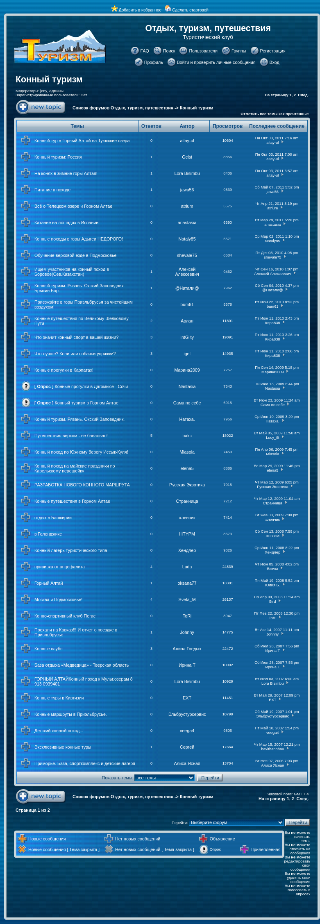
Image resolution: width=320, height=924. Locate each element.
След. (303, 95)
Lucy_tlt (272, 438)
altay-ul (187, 140)
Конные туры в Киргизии (59, 697)
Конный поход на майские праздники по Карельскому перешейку (74, 468)
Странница (187, 501)
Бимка (272, 569)
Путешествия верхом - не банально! (71, 435)
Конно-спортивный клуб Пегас (64, 615)
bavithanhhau (272, 749)
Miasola (187, 452)
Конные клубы (49, 648)
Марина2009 (187, 370)
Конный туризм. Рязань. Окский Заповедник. (79, 419)
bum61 (187, 304)
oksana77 (186, 583)
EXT (187, 697)
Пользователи (203, 50)
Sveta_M (187, 599)
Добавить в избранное (140, 10)
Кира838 (272, 323)
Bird (272, 601)
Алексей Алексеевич (187, 272)
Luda (187, 566)
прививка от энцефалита (59, 566)
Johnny (187, 632)
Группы (238, 50)
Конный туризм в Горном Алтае (86, 402)
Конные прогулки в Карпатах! (63, 370)
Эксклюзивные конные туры (62, 747)
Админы (56, 91)
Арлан (187, 320)
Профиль (153, 62)
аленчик (187, 517)
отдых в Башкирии (53, 517)
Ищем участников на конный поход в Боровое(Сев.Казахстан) (71, 272)
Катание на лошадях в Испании (66, 222)
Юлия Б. (272, 585)
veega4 (187, 730)
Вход (274, 62)
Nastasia (187, 386)
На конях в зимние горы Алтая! (66, 173)
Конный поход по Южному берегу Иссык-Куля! (81, 452)
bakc (187, 435)
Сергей (187, 747)
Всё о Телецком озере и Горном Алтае (73, 206)
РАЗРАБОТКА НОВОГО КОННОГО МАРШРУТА (82, 484)
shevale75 (187, 255)
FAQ (145, 50)
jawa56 (187, 189)
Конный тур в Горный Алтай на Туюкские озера (81, 140)
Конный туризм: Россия (58, 156)
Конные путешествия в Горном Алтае (72, 501)
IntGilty (187, 337)
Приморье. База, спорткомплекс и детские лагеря (84, 763)
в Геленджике (48, 533)
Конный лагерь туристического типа (70, 550)
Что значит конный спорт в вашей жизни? (76, 337)
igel (187, 353)
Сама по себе (187, 402)
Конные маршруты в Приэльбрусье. (70, 714)
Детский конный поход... (58, 730)
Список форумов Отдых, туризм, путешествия (123, 107)
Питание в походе (52, 189)
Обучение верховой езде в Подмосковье (75, 255)
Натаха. (187, 419)
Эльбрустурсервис (187, 714)
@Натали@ (187, 288)
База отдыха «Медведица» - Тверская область (81, 665)
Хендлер (187, 550)
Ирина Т (272, 651)
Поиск (169, 50)
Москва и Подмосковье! (58, 599)
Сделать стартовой (190, 10)
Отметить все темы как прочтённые (275, 114)
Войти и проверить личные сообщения (216, 62)
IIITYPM (187, 533)
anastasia (187, 222)
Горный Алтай (48, 583)
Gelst (187, 156)
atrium (187, 206)
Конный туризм (49, 79)
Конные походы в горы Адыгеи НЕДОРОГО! (78, 238)
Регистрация (273, 50)
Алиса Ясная (187, 763)
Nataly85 (187, 238)
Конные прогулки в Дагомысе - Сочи (91, 386)
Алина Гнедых (187, 648)
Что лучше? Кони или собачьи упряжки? (75, 353)
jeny (43, 91)
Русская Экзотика (187, 484)
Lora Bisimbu (187, 173)
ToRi (187, 615)
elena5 (187, 468)
